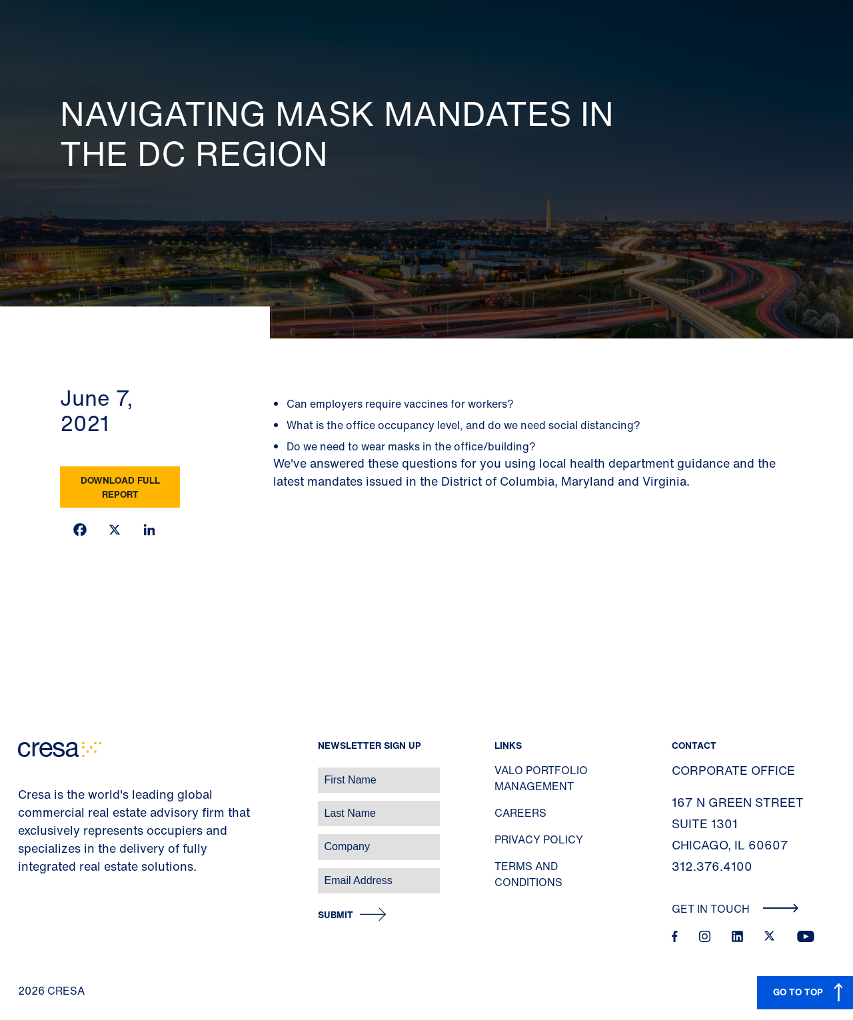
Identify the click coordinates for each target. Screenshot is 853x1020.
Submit (335, 915)
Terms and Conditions (528, 874)
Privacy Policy (538, 839)
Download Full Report (120, 487)
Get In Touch (735, 909)
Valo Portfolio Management (541, 778)
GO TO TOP (798, 992)
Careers (520, 813)
